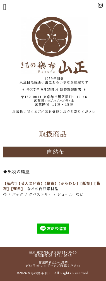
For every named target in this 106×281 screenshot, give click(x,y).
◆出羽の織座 (16, 172)
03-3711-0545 (60, 255)
